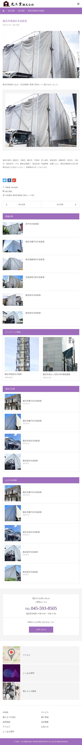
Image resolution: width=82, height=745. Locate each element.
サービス (45, 712)
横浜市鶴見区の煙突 (13, 374)
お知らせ (45, 727)
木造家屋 (8, 195)
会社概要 (45, 722)
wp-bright (14, 187)
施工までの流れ (9, 717)
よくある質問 (8, 731)
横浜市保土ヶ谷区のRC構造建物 (56, 374)
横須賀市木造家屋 (33, 295)
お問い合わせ (41, 630)
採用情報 (6, 722)
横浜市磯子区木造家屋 (35, 242)
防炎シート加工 (29, 195)
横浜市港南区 (17, 195)
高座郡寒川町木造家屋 (35, 277)
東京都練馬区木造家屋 (35, 259)
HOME (5, 712)
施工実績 (16, 25)
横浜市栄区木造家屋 (31, 441)
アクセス (6, 727)
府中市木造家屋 (32, 224)
